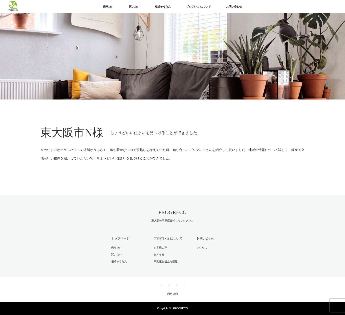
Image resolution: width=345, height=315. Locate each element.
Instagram (176, 285)
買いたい (134, 6)
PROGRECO (172, 212)
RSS (183, 285)
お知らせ (159, 254)
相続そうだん (163, 6)
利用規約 (172, 294)
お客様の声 (160, 247)
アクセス (201, 247)
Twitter (161, 285)
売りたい (108, 6)
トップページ (120, 238)
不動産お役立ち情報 (166, 261)
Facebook (168, 285)
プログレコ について (198, 6)
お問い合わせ (234, 6)
